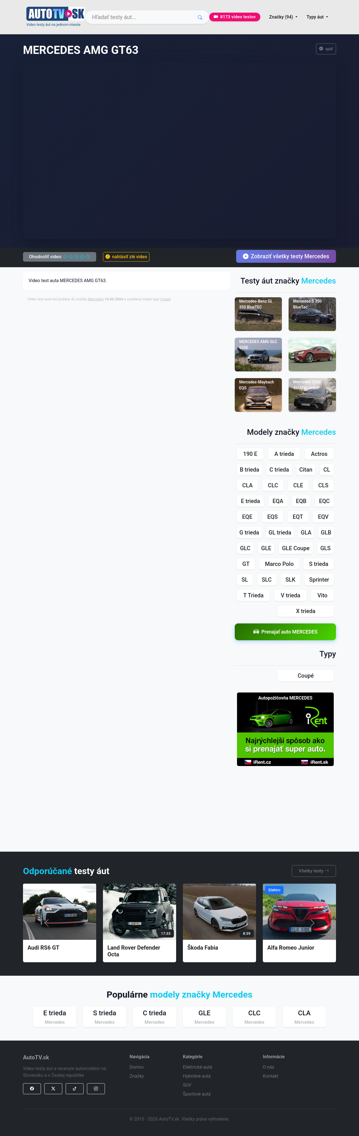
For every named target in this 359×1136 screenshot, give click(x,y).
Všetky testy (314, 871)
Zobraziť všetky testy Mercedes (286, 256)
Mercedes (95, 299)
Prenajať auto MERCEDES (285, 631)
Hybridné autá (197, 1076)
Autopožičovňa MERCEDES (285, 698)
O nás (268, 1067)
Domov (137, 1067)
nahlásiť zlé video (126, 256)
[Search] (147, 17)
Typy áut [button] (316, 17)
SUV (187, 1085)
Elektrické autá (197, 1067)
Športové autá (197, 1094)
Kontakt (270, 1076)
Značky (137, 1076)
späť (326, 49)
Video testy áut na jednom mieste (53, 24)
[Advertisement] (163, 319)
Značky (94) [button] (281, 17)
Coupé (165, 299)
